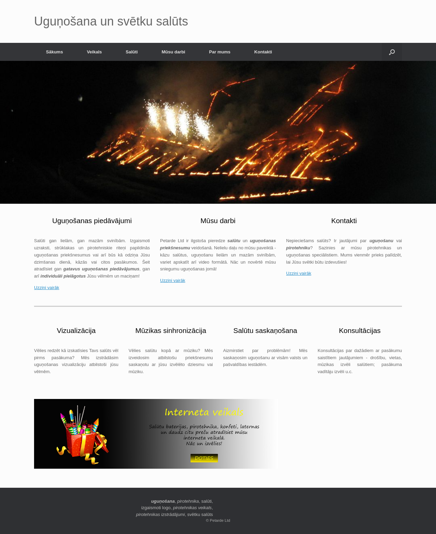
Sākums (54, 51)
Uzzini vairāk (46, 287)
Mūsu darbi (173, 51)
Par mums (220, 51)
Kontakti (263, 51)
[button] (392, 52)
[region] (218, 132)
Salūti (132, 51)
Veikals (94, 51)
